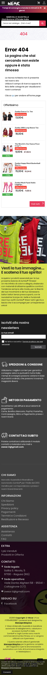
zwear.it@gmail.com (15, 591)
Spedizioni (7, 504)
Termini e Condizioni (13, 515)
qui (13, 95)
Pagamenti (8, 512)
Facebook (9, 603)
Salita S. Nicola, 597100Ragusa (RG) (15, 570)
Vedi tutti (37, 203)
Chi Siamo (7, 501)
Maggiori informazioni (11, 668)
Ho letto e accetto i (12, 341)
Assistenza (8, 531)
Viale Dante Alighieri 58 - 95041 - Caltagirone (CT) (23, 582)
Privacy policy (9, 508)
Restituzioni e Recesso (15, 519)
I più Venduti (9, 551)
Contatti (6, 535)
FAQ (3, 539)
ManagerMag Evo (23, 623)
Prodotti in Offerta (12, 554)
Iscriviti (38, 347)
